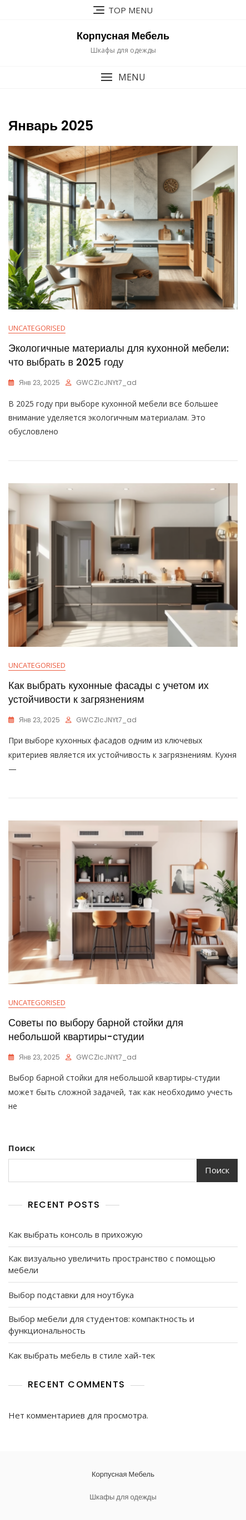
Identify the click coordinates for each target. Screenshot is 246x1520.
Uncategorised (37, 328)
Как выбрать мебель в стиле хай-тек (81, 1355)
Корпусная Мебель (123, 36)
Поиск (21, 1147)
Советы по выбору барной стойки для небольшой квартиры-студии (95, 1029)
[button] (123, 77)
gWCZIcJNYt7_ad (106, 382)
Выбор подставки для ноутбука (71, 1294)
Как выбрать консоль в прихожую (75, 1234)
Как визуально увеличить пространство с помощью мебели (111, 1264)
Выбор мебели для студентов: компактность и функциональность (101, 1324)
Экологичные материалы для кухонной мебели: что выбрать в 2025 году (118, 355)
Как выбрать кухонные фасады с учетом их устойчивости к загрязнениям (108, 692)
